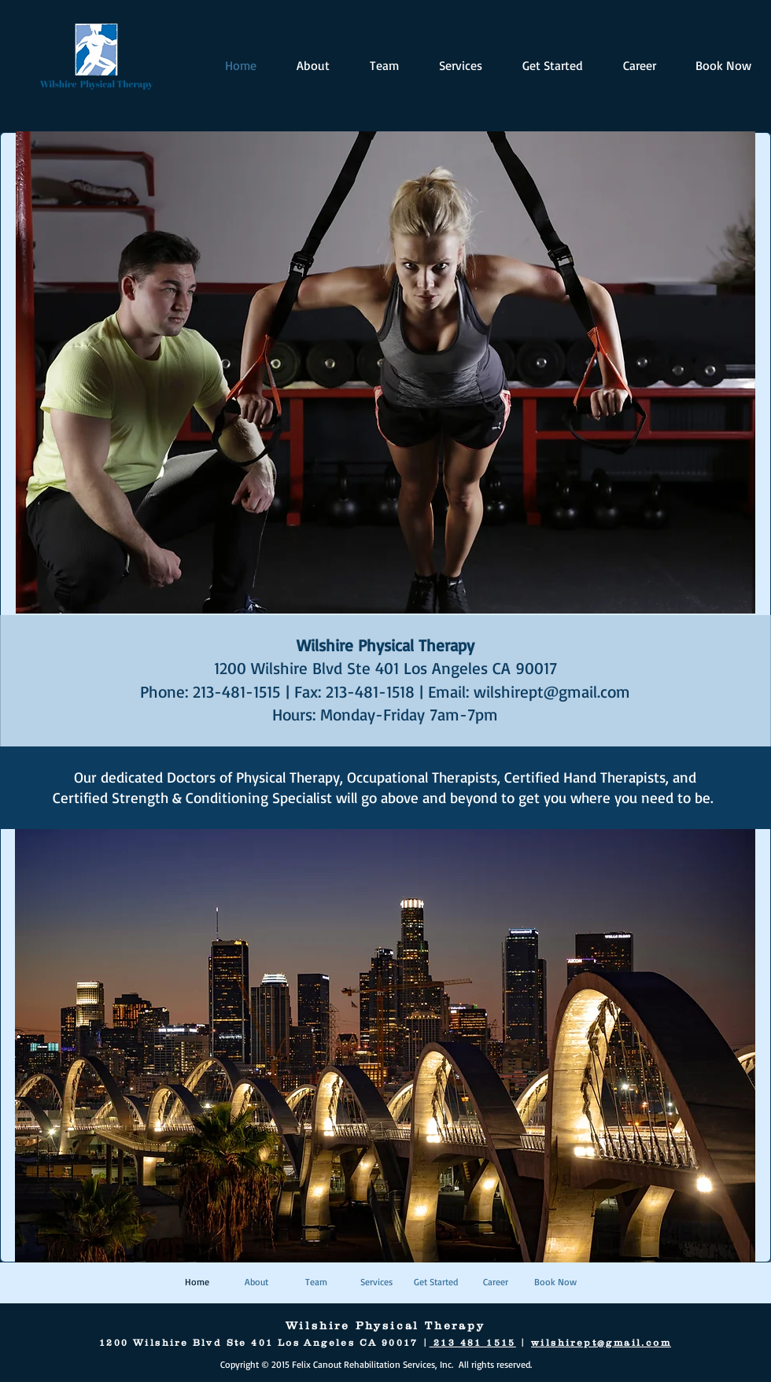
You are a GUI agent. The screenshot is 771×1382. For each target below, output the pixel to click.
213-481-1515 (236, 691)
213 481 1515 (473, 1342)
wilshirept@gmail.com (552, 691)
